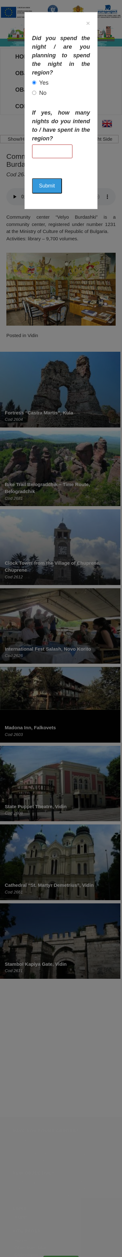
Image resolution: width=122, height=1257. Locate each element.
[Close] (88, 23)
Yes (43, 83)
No (42, 93)
